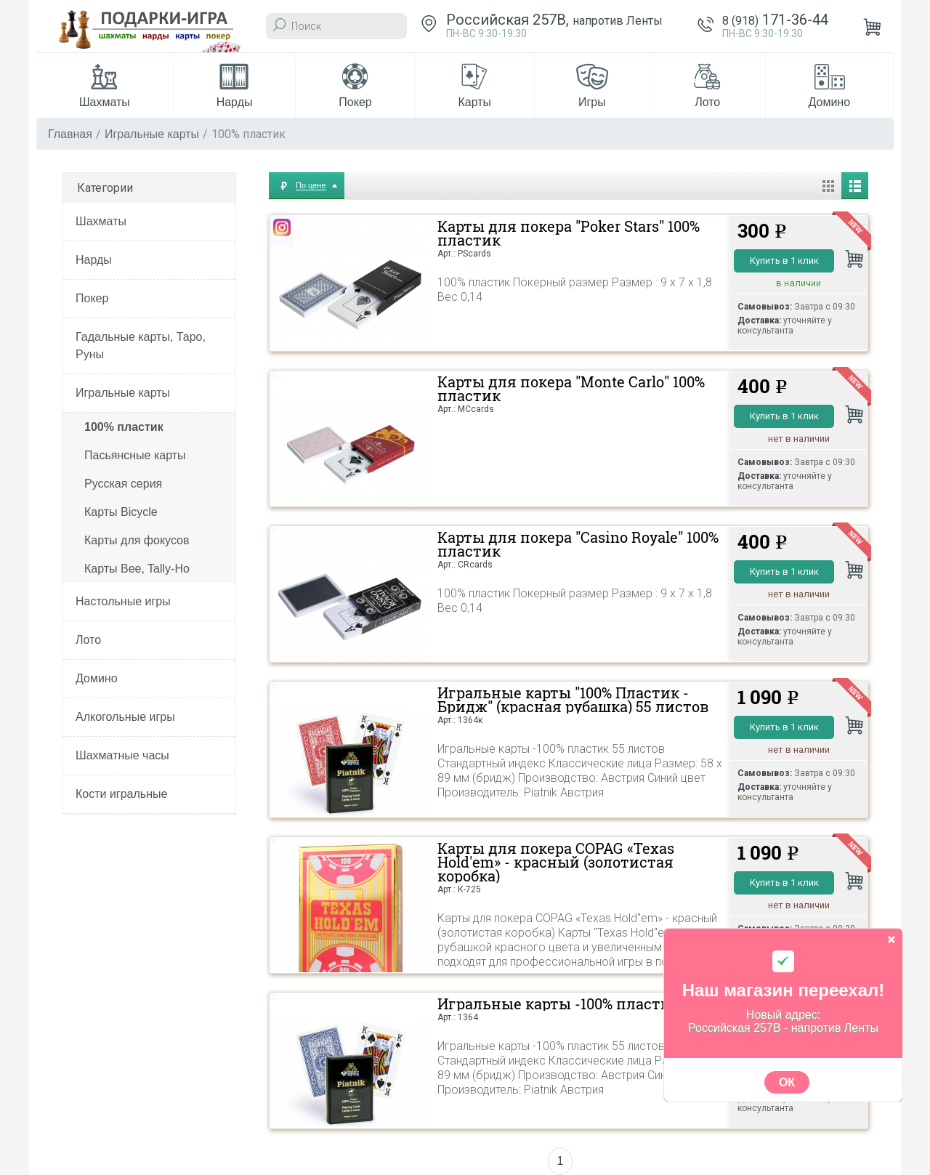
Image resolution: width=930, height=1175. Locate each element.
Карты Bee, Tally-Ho (137, 568)
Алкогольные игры (125, 717)
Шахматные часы (122, 755)
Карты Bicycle (121, 512)
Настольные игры (123, 601)
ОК (787, 1082)
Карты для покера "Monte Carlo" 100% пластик (571, 389)
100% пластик (123, 427)
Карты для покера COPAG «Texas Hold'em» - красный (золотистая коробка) (555, 862)
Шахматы (101, 221)
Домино (97, 678)
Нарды (94, 260)
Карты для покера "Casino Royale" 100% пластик (578, 544)
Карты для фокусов (136, 540)
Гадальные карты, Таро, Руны (141, 345)
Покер (92, 298)
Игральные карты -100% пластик (558, 1004)
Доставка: (759, 320)
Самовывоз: (764, 307)
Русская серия (123, 483)
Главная (70, 134)
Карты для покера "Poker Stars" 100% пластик (568, 233)
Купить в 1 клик (784, 260)
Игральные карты (152, 134)
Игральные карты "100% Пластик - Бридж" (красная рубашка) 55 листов (572, 700)
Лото (88, 640)
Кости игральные (121, 794)
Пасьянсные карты (135, 455)
